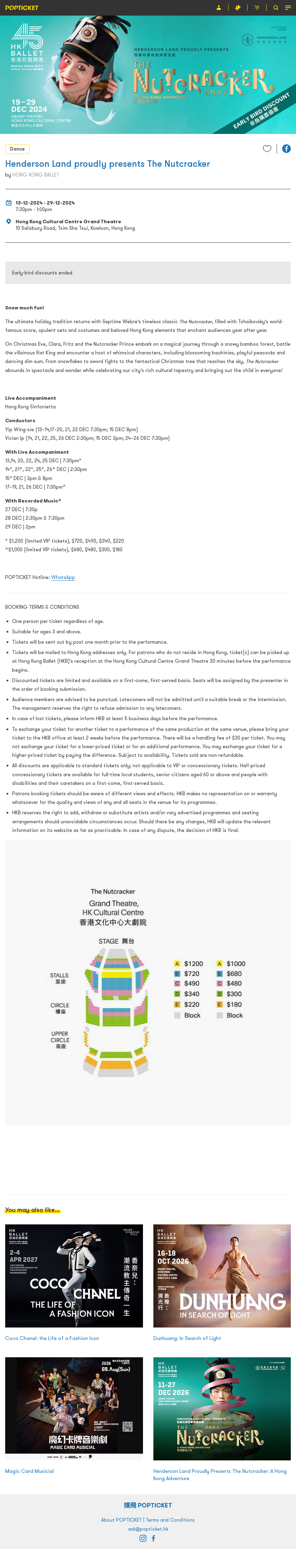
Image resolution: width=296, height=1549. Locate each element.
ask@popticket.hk (148, 1529)
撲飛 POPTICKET (148, 1505)
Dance (17, 149)
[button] (286, 148)
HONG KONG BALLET (35, 175)
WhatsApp (63, 577)
